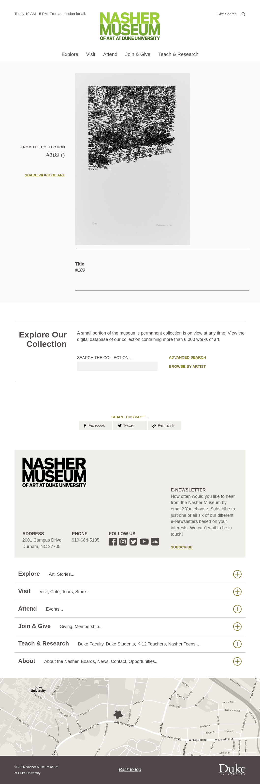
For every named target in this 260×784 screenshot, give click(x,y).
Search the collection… (105, 358)
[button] (231, 13)
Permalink (163, 424)
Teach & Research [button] (178, 54)
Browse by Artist (187, 366)
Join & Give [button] (137, 54)
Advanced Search (187, 357)
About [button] (130, 661)
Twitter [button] (125, 424)
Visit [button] (90, 54)
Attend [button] (110, 54)
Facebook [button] (93, 424)
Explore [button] (70, 54)
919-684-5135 (85, 540)
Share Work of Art (45, 175)
